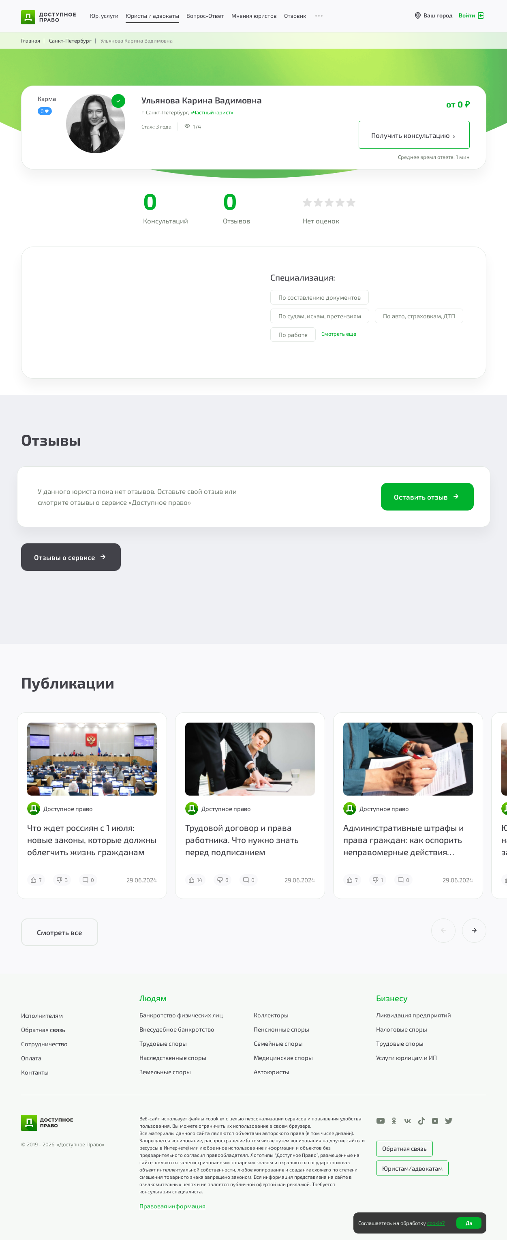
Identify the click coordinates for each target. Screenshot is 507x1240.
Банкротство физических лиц (181, 1015)
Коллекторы (271, 1015)
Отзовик (295, 15)
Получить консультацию (414, 135)
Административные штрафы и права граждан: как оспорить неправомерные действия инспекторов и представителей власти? (405, 851)
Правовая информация (172, 1206)
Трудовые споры (163, 1043)
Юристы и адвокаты (152, 15)
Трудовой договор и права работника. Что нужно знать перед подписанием (242, 839)
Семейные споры (278, 1043)
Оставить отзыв (427, 497)
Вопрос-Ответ (205, 15)
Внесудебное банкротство (176, 1029)
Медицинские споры (283, 1057)
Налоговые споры (401, 1029)
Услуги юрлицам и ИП (406, 1057)
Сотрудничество (44, 1043)
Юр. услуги (104, 15)
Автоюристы (271, 1071)
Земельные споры (165, 1071)
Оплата (31, 1058)
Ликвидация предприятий (413, 1015)
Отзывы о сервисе (71, 557)
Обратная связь (43, 1029)
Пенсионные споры (281, 1029)
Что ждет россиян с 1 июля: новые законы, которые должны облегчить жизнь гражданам (91, 839)
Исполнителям (42, 1015)
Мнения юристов (254, 15)
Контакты (35, 1072)
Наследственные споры (172, 1057)
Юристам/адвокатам (412, 1168)
